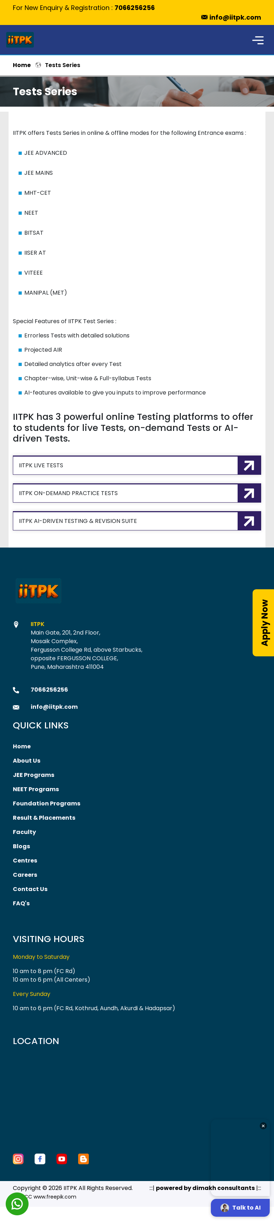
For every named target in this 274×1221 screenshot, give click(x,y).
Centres (25, 860)
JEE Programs (33, 775)
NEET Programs (36, 789)
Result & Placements (44, 818)
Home (22, 65)
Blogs (21, 846)
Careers (25, 875)
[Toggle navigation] (258, 40)
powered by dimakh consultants (205, 1188)
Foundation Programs (46, 803)
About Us (26, 761)
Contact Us (30, 889)
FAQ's (21, 903)
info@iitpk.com (235, 17)
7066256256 (135, 7)
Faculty (24, 832)
